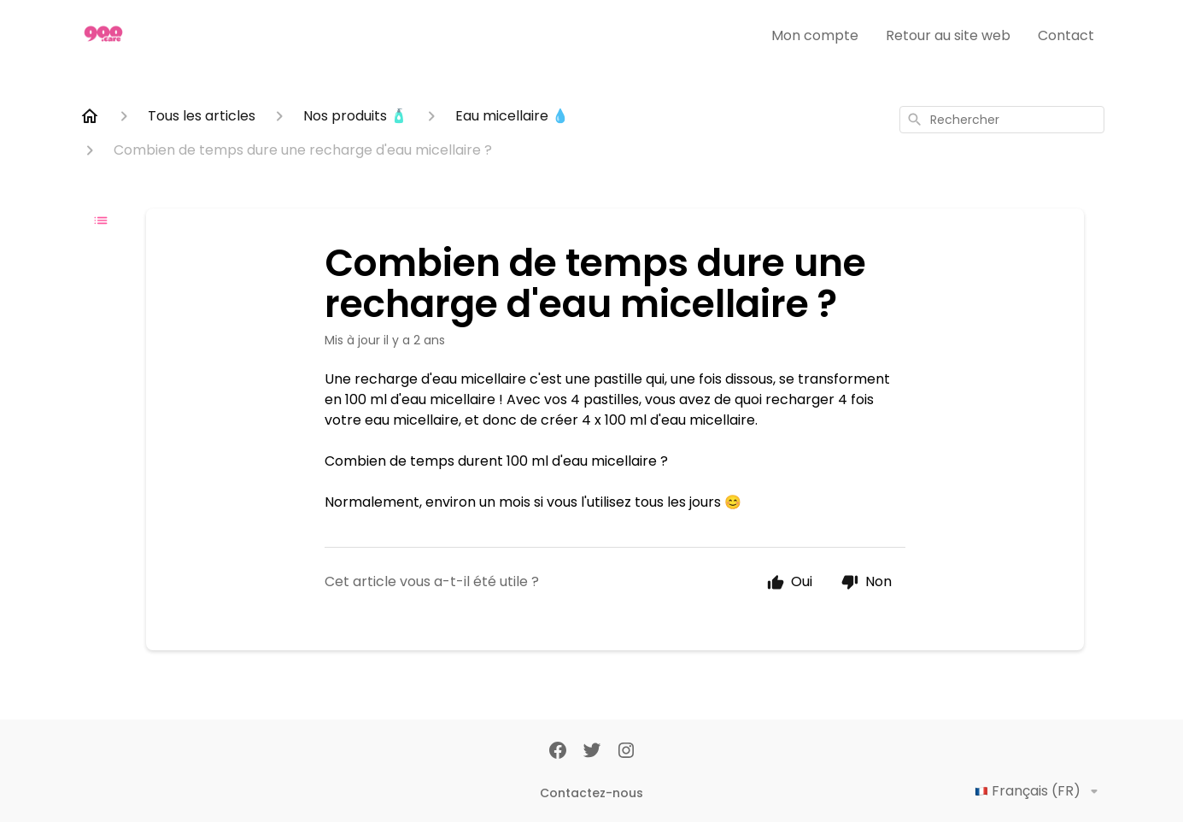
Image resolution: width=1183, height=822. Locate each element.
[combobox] (1001, 119)
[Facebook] (558, 752)
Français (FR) (1039, 791)
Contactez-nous (591, 792)
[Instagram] (626, 752)
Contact (1066, 35)
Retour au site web (948, 35)
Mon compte (814, 35)
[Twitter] (592, 752)
